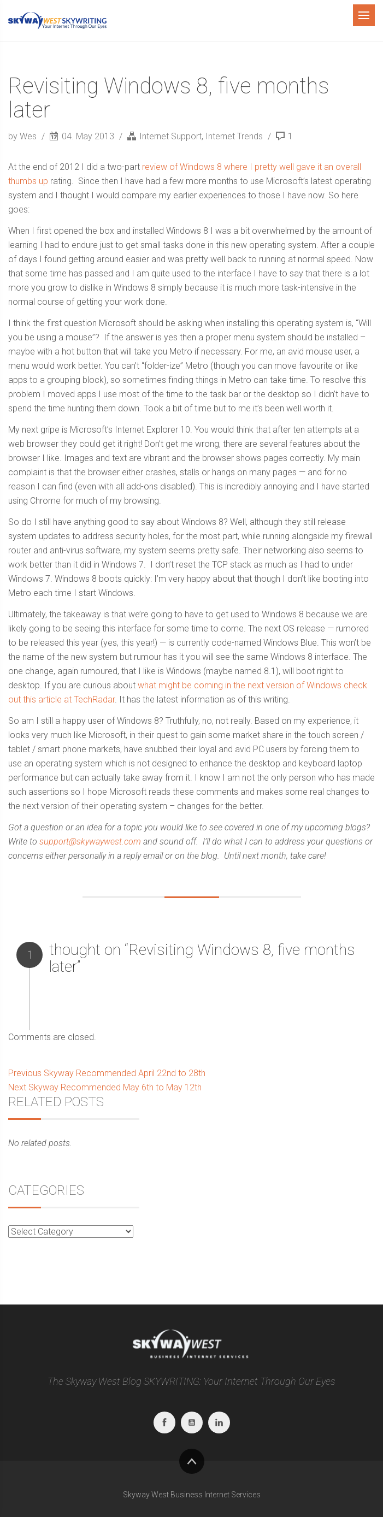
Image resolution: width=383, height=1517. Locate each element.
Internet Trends (234, 136)
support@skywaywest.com (90, 841)
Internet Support (170, 136)
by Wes (23, 136)
